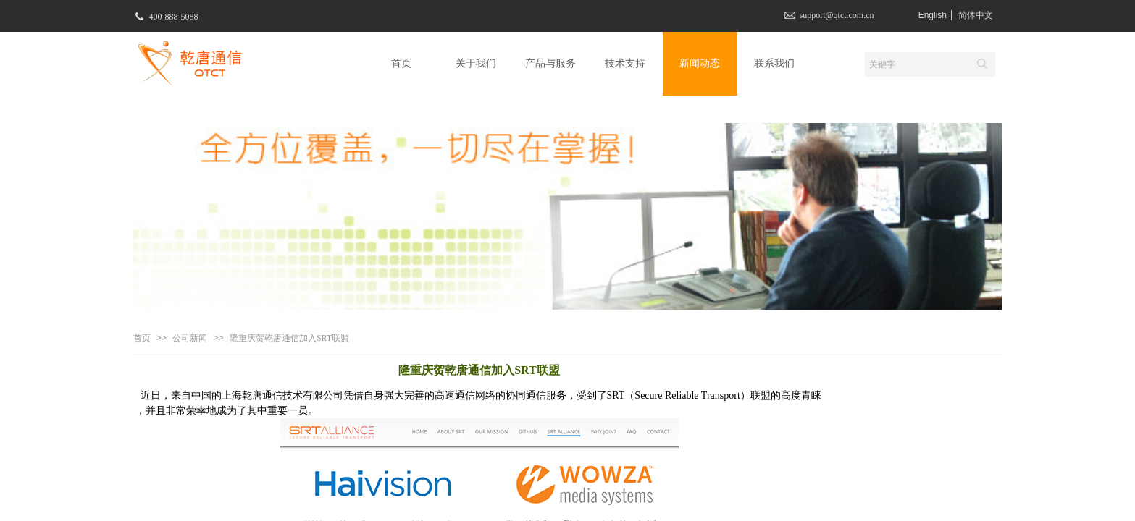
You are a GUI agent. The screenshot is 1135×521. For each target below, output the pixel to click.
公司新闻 (189, 338)
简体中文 (975, 15)
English (932, 15)
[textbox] (916, 64)
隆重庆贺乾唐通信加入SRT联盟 (289, 338)
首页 (142, 338)
